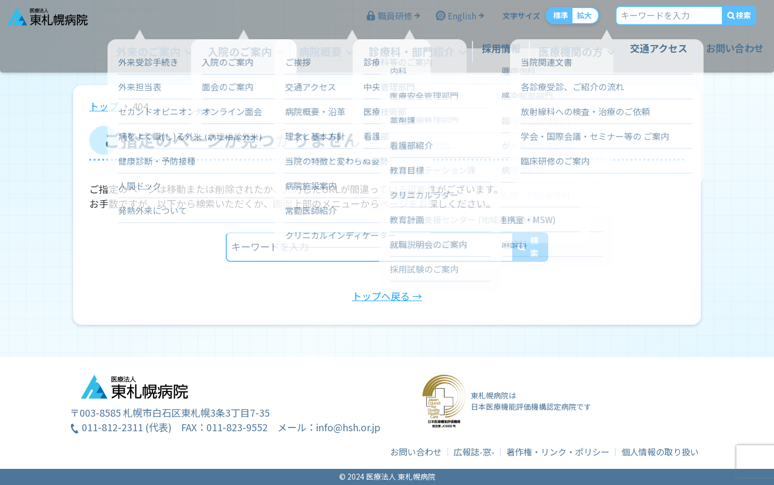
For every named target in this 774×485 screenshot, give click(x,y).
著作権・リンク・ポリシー (558, 451)
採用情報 (498, 53)
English (453, 20)
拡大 (575, 20)
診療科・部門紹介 (413, 53)
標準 (551, 20)
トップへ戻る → (387, 296)
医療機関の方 (565, 53)
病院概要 (328, 53)
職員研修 (386, 20)
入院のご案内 (253, 53)
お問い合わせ (726, 53)
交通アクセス (649, 53)
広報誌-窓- (474, 451)
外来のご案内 (168, 53)
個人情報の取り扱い (660, 451)
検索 (734, 20)
